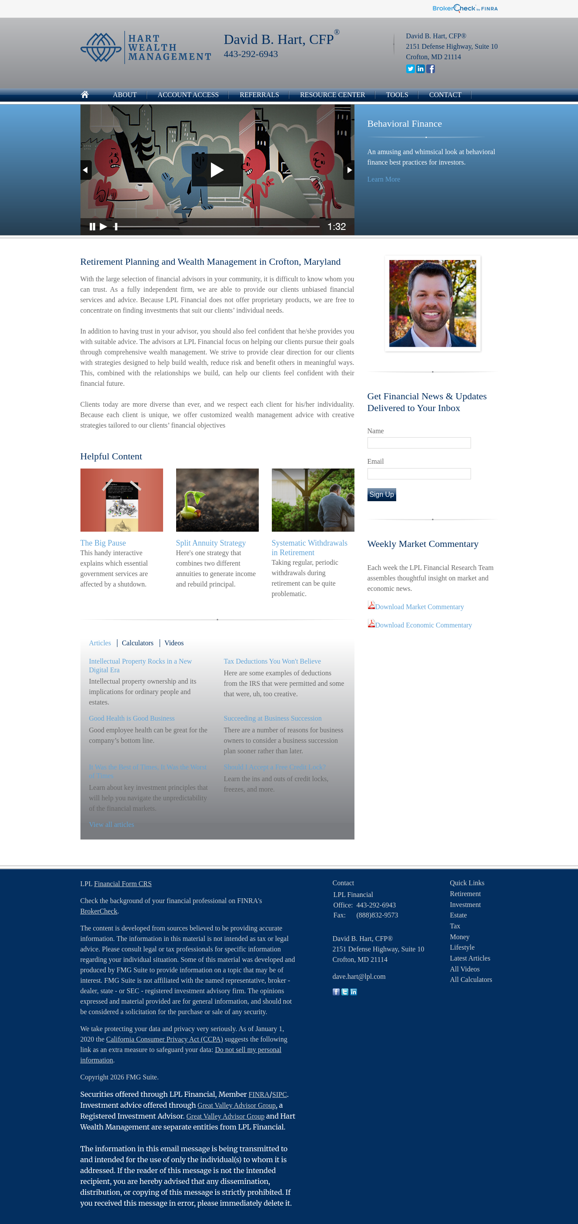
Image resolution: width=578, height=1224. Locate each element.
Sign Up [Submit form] (382, 494)
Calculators (138, 643)
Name (376, 431)
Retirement (465, 893)
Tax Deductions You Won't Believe (272, 661)
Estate (458, 915)
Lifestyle (462, 947)
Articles (100, 643)
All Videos (465, 969)
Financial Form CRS (122, 883)
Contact (445, 94)
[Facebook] (430, 70)
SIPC (279, 1094)
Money (460, 937)
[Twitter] (410, 70)
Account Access (188, 94)
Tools (397, 94)
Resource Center (332, 94)
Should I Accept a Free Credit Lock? (275, 767)
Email (376, 461)
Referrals (259, 94)
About (125, 94)
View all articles (111, 824)
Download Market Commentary (419, 606)
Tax (455, 926)
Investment (465, 904)
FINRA (259, 1094)
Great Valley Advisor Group (236, 1105)
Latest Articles (470, 958)
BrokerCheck (98, 911)
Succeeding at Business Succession (273, 718)
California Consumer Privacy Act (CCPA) (164, 1039)
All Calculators (471, 979)
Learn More (384, 179)
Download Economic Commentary (423, 625)
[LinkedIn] (420, 70)
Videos (174, 643)
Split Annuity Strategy (211, 543)
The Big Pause (103, 543)
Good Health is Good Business (132, 718)
